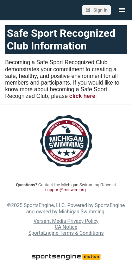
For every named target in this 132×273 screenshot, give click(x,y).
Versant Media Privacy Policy (66, 221)
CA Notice (66, 227)
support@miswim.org (65, 189)
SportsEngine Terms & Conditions (65, 234)
